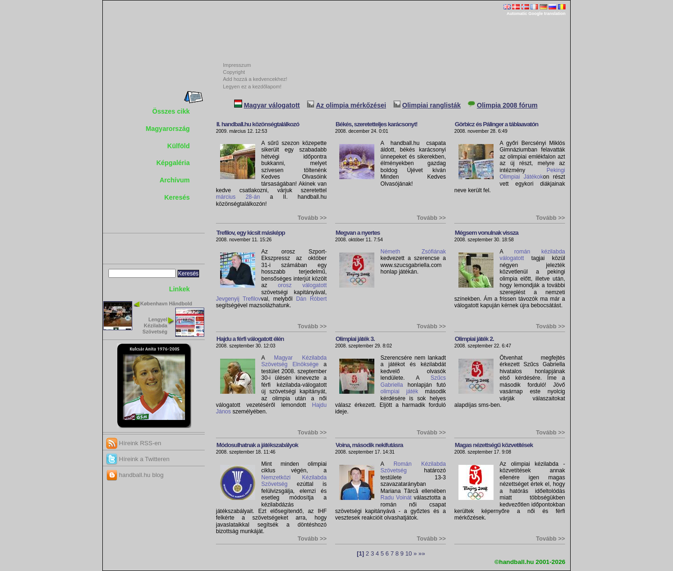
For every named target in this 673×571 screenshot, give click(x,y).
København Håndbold (166, 303)
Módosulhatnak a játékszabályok (257, 444)
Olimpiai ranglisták (431, 105)
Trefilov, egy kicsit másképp (250, 232)
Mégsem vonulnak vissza (486, 232)
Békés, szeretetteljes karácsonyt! (376, 124)
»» (421, 553)
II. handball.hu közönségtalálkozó (257, 124)
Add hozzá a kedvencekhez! (255, 79)
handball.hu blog (135, 474)
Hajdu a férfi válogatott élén (250, 338)
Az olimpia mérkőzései (351, 105)
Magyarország (168, 128)
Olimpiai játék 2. (474, 338)
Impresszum (237, 65)
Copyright (234, 72)
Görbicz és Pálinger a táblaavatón (496, 124)
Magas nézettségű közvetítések (494, 444)
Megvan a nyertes (358, 232)
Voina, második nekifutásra (369, 444)
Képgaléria (173, 162)
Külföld (178, 146)
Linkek (179, 289)
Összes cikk (171, 111)
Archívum (174, 180)
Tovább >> (312, 218)
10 (408, 553)
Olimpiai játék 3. (355, 338)
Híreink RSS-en (133, 443)
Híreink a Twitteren (138, 459)
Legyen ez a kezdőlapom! (252, 86)
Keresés (177, 197)
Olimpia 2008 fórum (507, 105)
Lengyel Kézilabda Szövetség (155, 325)
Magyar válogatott (272, 105)
